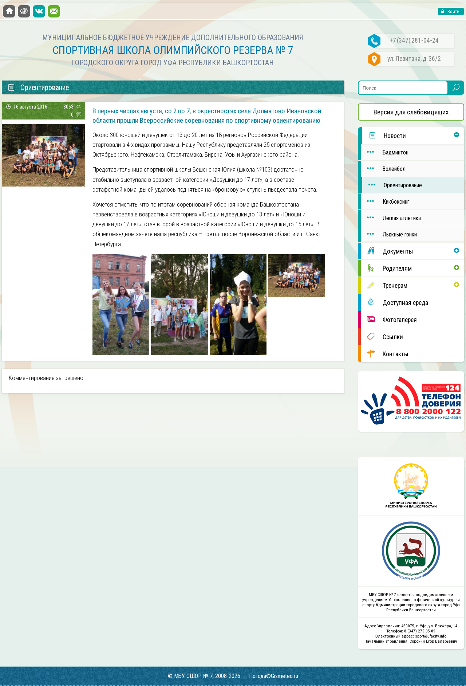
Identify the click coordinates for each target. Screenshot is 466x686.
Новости (384, 135)
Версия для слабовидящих (411, 112)
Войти (452, 11)
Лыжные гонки (389, 234)
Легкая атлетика (391, 217)
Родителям (386, 268)
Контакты (384, 353)
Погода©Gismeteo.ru (273, 676)
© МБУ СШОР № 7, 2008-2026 (204, 676)
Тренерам (384, 285)
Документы (387, 250)
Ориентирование (392, 185)
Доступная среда (394, 302)
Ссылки (382, 336)
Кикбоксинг (385, 201)
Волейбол (383, 168)
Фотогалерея (389, 319)
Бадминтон (384, 152)
